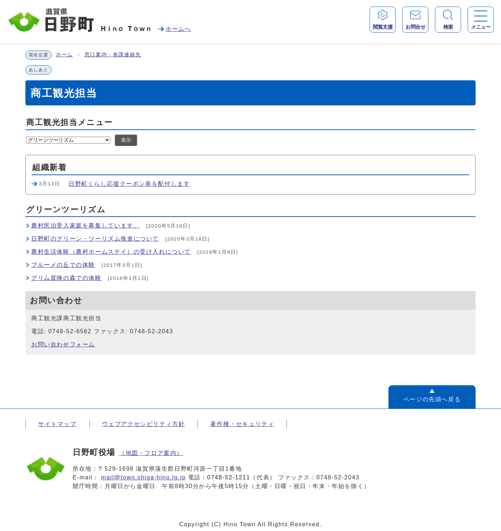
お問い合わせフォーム (63, 344)
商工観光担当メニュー (69, 122)
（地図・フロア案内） (151, 453)
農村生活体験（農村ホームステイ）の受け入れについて (111, 252)
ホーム (64, 54)
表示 (126, 140)
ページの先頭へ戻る (432, 399)
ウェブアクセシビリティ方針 (143, 424)
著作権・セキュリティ (242, 424)
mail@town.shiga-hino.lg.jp (143, 477)
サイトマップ (57, 424)
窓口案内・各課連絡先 (113, 54)
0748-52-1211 (228, 477)
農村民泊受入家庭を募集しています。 (85, 225)
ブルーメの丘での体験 (63, 265)
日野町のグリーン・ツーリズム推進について (95, 239)
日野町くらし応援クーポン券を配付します (129, 184)
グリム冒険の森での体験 (66, 278)
